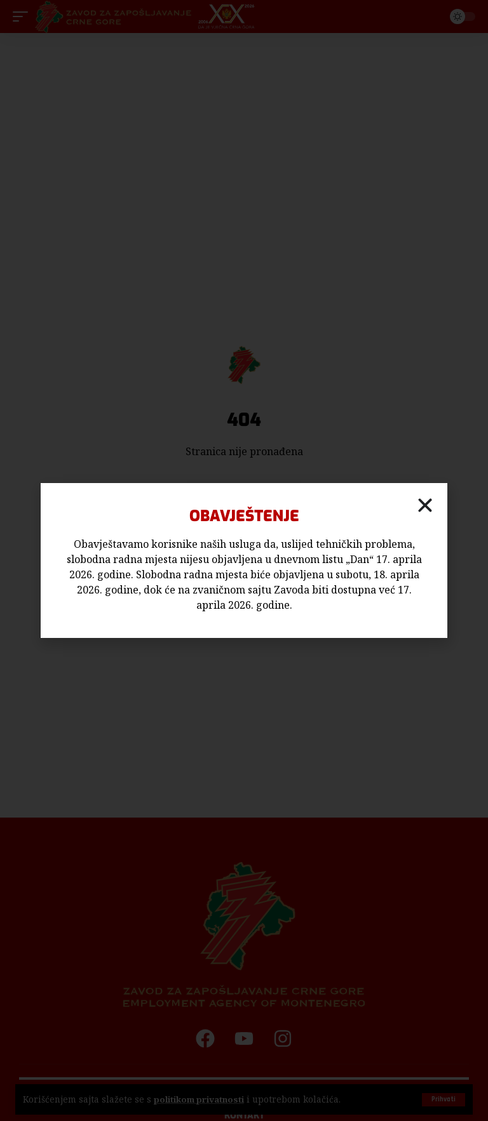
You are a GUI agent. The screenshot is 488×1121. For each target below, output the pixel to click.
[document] (244, 560)
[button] (425, 505)
